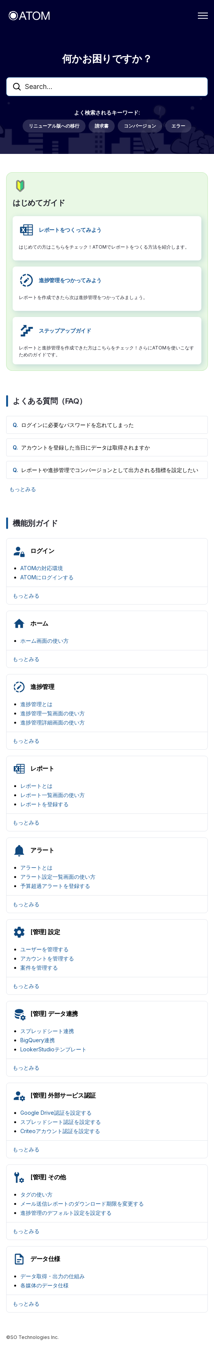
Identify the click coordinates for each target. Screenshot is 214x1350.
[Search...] (107, 86)
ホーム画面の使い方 (44, 640)
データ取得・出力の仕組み (52, 1276)
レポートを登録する (44, 804)
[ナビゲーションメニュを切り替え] (203, 15)
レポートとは (36, 786)
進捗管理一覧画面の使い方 (52, 713)
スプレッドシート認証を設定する (60, 1122)
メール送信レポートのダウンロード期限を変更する (82, 1203)
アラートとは (36, 867)
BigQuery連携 (37, 1040)
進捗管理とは (36, 704)
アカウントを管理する (47, 958)
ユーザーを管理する (44, 949)
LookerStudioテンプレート (53, 1049)
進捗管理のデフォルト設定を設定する (66, 1212)
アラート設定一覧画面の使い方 (57, 876)
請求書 (102, 126)
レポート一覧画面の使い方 (52, 795)
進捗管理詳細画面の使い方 (52, 722)
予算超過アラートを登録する (55, 886)
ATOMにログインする (47, 577)
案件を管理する (39, 967)
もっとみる (22, 489)
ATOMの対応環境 (41, 568)
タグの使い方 (36, 1194)
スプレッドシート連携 (47, 1031)
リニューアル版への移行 (54, 126)
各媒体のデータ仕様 (44, 1285)
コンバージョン (140, 126)
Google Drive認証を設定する (56, 1112)
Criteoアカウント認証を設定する (60, 1131)
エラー (178, 126)
